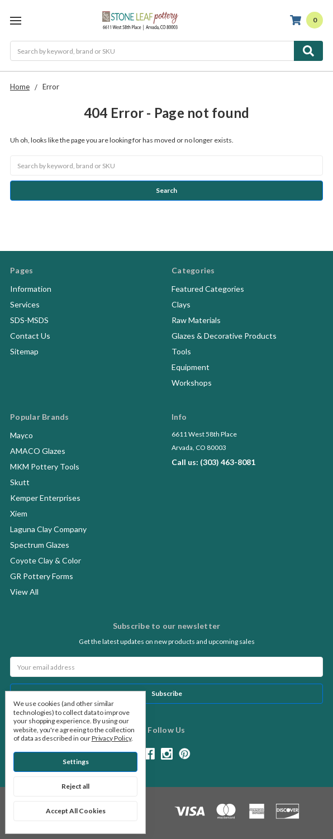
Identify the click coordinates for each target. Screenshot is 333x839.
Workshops (192, 382)
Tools (181, 351)
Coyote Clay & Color (45, 560)
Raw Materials (196, 320)
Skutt (20, 482)
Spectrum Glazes (39, 544)
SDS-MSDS (29, 320)
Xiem (18, 513)
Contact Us (30, 335)
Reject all (75, 786)
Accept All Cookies (76, 811)
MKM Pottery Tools (44, 466)
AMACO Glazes (37, 451)
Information (30, 288)
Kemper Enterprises (45, 498)
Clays (181, 304)
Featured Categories (208, 288)
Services (25, 304)
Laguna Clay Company (48, 529)
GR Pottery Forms (41, 576)
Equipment (191, 367)
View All (24, 591)
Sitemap (24, 351)
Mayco (21, 435)
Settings (76, 761)
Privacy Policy (111, 738)
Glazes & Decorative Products (224, 335)
